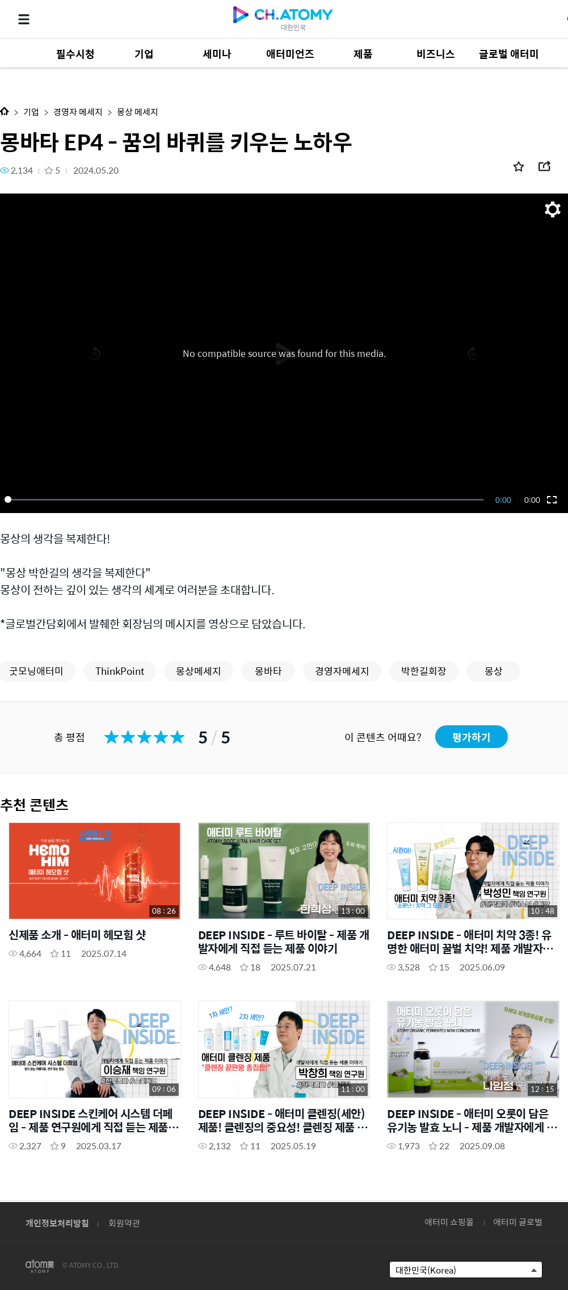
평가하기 (471, 737)
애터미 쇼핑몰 (449, 1221)
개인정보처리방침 (57, 1222)
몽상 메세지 (137, 111)
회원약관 (124, 1222)
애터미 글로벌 (517, 1221)
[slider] (246, 499)
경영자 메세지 (78, 111)
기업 (31, 111)
